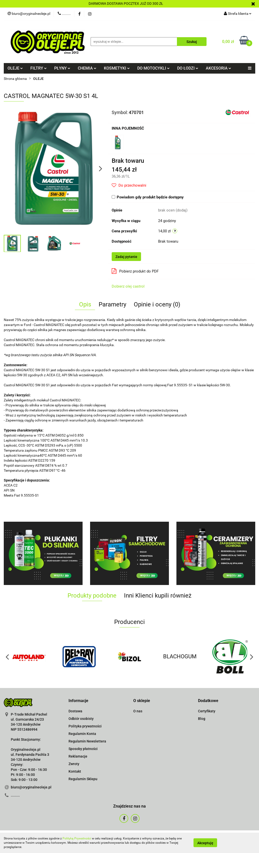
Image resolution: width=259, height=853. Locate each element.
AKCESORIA (218, 68)
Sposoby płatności (83, 749)
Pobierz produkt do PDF (135, 271)
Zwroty (74, 764)
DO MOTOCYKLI (153, 68)
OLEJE (15, 68)
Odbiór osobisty (81, 719)
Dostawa (75, 711)
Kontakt (75, 771)
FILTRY (38, 68)
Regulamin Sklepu (83, 779)
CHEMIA (87, 68)
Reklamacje (78, 756)
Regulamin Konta (82, 734)
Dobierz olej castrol (128, 286)
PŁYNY (62, 68)
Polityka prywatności (85, 726)
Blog (201, 719)
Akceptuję (205, 843)
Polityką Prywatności (76, 838)
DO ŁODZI (187, 68)
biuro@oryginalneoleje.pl (31, 787)
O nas (137, 711)
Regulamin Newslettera (87, 741)
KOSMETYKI (117, 68)
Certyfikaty (206, 711)
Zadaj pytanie (126, 257)
